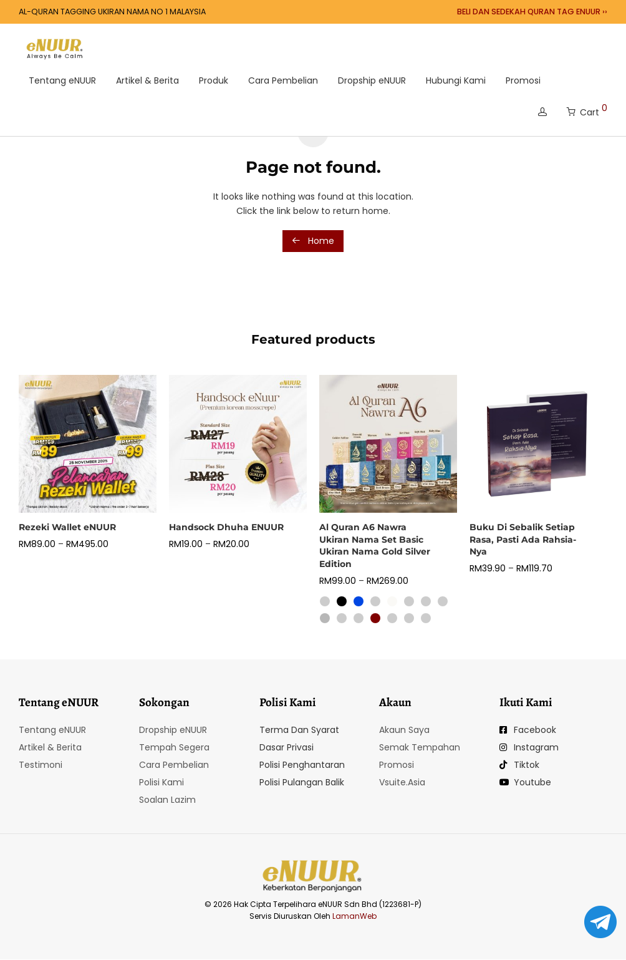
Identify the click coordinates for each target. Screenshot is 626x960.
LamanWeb (354, 916)
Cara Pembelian (283, 80)
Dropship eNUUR (372, 80)
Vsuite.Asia (402, 782)
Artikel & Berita (147, 80)
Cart (587, 110)
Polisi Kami (161, 782)
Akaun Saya (404, 730)
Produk (213, 80)
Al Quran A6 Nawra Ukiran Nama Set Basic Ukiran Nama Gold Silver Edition (374, 545)
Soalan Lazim (167, 799)
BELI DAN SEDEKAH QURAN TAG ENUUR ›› (532, 12)
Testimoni (40, 765)
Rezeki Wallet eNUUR (67, 527)
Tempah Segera (174, 747)
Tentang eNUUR (62, 80)
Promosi (523, 80)
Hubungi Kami (456, 80)
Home (313, 241)
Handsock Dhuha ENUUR (226, 527)
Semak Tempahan (419, 747)
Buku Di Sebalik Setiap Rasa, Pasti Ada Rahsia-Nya (523, 539)
